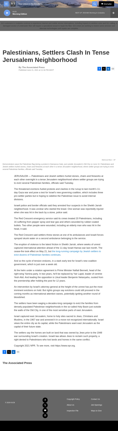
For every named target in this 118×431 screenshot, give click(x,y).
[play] (7, 12)
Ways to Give (96, 411)
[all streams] (114, 13)
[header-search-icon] (94, 3)
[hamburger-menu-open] (6, 3)
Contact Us (95, 399)
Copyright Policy (73, 399)
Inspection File (72, 411)
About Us (70, 405)
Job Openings (96, 405)
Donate (108, 4)
